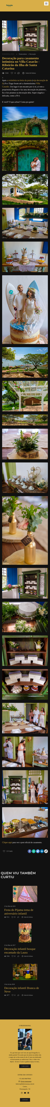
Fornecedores (23, 54)
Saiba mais (24, 1066)
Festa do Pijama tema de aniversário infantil (18, 911)
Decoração (32, 54)
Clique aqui (7, 842)
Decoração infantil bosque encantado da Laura (19, 950)
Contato (25, 1100)
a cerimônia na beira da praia (19, 80)
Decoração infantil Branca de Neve (21, 989)
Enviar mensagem (26, 1081)
